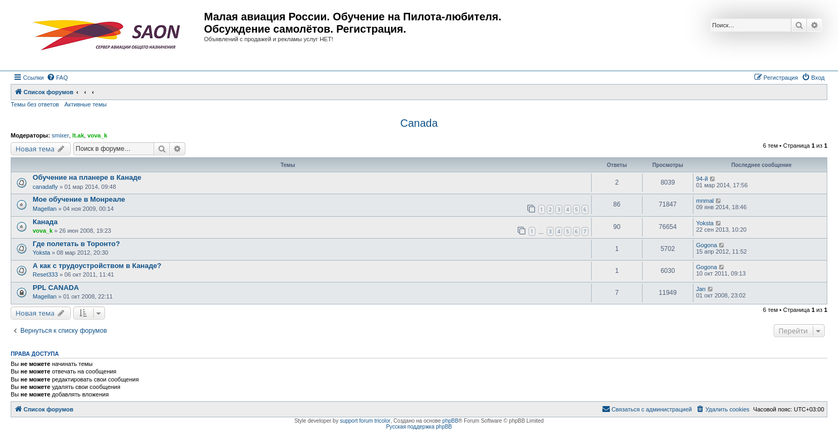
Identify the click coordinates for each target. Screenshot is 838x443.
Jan (701, 289)
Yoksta (705, 223)
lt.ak (78, 135)
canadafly (45, 187)
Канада (45, 222)
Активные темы (85, 104)
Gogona (706, 245)
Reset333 (45, 274)
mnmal (705, 200)
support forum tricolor (365, 421)
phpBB (450, 421)
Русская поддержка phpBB (419, 427)
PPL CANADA (56, 288)
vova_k (97, 135)
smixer (60, 135)
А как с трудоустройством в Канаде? (97, 266)
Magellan (45, 208)
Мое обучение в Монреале (79, 199)
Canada (418, 123)
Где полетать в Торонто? (76, 244)
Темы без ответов (35, 104)
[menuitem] (57, 77)
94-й (702, 178)
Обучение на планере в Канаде (87, 177)
